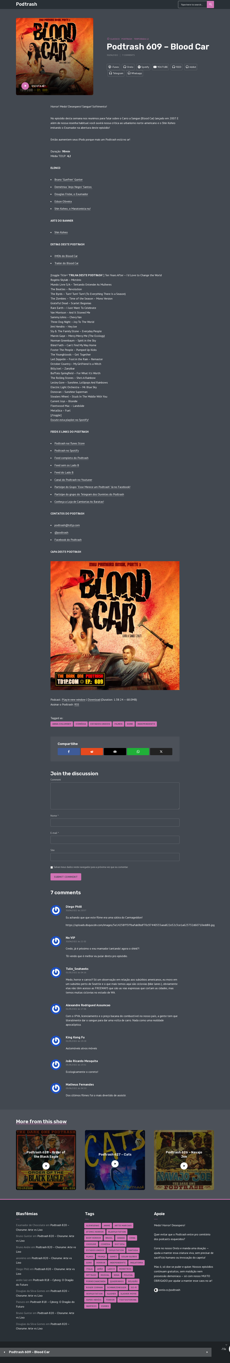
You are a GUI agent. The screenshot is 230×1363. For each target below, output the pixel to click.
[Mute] (188, 1352)
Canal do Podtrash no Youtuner (73, 479)
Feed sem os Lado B (66, 465)
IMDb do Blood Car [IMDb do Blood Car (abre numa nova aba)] (66, 256)
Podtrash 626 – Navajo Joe (184, 1154)
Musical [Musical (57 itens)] (105, 1275)
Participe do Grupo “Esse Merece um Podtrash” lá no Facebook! (92, 487)
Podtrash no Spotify (66, 450)
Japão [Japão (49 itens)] (100, 1269)
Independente (146, 724)
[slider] (137, 1352)
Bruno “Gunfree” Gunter (68, 179)
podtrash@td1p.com (67, 525)
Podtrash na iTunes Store (69, 443)
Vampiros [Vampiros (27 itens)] (91, 1306)
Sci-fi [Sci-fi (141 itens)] (134, 1287)
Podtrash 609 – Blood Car (29, 1352)
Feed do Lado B (63, 472)
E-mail (54, 832)
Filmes (118, 724)
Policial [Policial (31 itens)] (128, 1275)
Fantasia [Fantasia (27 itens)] (133, 1250)
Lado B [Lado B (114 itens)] (111, 1269)
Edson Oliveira (63, 201)
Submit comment (66, 876)
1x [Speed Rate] (199, 1352)
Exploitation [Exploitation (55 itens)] (116, 1250)
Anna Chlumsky (61, 724)
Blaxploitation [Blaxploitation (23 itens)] (117, 1231)
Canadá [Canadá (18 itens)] (121, 1237)
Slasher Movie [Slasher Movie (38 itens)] (128, 1293)
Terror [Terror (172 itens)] (110, 1299)
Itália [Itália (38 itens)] (89, 1269)
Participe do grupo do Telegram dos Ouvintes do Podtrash (89, 494)
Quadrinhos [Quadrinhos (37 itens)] (117, 1281)
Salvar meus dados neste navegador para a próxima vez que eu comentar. (91, 867)
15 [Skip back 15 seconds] (84, 1352)
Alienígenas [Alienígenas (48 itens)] (92, 1225)
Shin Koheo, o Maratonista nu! (72, 208)
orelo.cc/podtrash (169, 1290)
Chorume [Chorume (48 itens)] (91, 1244)
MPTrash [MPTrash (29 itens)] (91, 1275)
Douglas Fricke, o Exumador (71, 194)
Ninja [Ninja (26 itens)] (116, 1275)
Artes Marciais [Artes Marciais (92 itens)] (123, 1225)
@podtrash (61, 532)
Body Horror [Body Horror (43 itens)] (93, 1237)
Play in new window (74, 699)
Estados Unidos (100, 724)
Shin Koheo (61, 232)
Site (52, 850)
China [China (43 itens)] (132, 1237)
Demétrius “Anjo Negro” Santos (73, 187)
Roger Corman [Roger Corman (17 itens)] (94, 1287)
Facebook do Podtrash (68, 539)
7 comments (128, 54)
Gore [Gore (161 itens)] (89, 1262)
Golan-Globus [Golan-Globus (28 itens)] (129, 1256)
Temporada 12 (141, 38)
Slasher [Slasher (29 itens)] (111, 1293)
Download (94, 699)
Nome (54, 815)
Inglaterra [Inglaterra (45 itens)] (136, 1262)
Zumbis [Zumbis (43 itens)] (105, 1306)
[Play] (95, 1352)
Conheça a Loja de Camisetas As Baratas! (79, 501)
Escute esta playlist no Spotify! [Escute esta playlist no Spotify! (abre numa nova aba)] (69, 420)
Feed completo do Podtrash (71, 458)
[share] (210, 1352)
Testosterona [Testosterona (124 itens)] (127, 1299)
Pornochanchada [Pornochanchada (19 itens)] (95, 1281)
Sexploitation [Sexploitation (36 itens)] (94, 1293)
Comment (55, 779)
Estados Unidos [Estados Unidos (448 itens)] (95, 1250)
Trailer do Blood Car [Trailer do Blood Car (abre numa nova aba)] (66, 263)
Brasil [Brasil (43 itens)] (108, 1237)
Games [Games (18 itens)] (113, 1256)
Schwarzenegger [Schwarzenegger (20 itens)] (116, 1287)
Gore (130, 724)
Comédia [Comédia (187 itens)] (105, 1244)
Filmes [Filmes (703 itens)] (89, 1256)
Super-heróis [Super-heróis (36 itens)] (93, 1299)
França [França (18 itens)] (101, 1256)
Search (210, 4)
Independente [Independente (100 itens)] (118, 1262)
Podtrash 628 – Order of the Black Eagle (46, 1154)
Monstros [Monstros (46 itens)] (125, 1269)
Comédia (81, 724)
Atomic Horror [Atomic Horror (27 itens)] (95, 1231)
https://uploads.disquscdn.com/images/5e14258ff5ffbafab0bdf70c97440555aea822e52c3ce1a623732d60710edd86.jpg (140, 925)
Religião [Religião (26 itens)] (133, 1281)
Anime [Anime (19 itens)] (107, 1225)
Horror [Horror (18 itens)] (100, 1262)
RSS (76, 704)
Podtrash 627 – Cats (115, 1154)
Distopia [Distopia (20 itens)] (120, 1244)
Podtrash (26, 4)
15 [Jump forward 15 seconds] (106, 1352)
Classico (115, 38)
